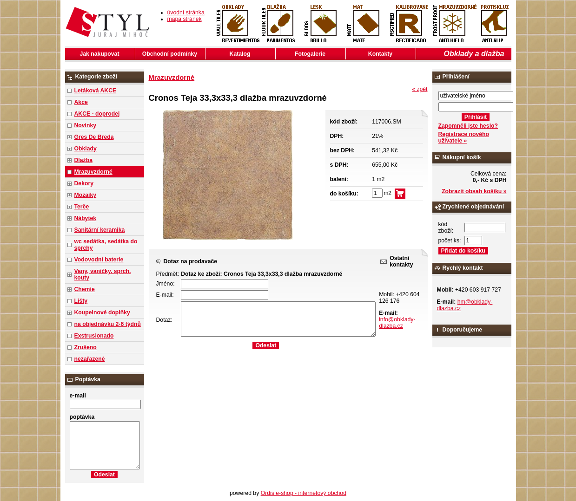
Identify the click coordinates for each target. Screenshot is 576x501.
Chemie (84, 289)
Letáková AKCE (95, 90)
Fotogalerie (310, 54)
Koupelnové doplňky (102, 312)
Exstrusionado (94, 335)
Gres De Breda (94, 137)
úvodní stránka (186, 12)
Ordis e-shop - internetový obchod (303, 493)
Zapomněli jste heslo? (468, 126)
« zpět (419, 89)
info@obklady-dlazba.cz (397, 322)
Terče (81, 206)
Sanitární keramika (99, 230)
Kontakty (380, 54)
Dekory (83, 183)
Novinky (85, 125)
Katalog (240, 54)
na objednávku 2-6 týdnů (107, 324)
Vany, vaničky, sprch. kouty (102, 274)
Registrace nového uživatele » (463, 137)
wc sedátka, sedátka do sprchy (106, 244)
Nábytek (85, 218)
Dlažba (83, 160)
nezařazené (89, 359)
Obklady (85, 148)
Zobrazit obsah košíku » (474, 191)
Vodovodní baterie (99, 259)
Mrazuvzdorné (93, 172)
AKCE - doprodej (97, 114)
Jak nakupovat (99, 54)
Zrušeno (85, 347)
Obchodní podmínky (169, 54)
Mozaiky (85, 195)
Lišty (81, 301)
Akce (81, 102)
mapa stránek (184, 19)
